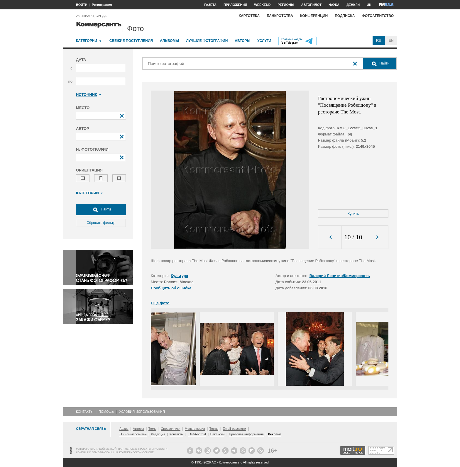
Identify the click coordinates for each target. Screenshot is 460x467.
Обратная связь (91, 428)
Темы (152, 428)
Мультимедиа (195, 428)
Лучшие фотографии (207, 41)
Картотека (249, 16)
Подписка (345, 16)
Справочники (170, 428)
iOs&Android (197, 434)
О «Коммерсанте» (132, 434)
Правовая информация (246, 434)
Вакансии (217, 434)
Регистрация (102, 4)
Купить (353, 214)
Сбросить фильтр (101, 223)
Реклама (274, 434)
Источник (88, 94)
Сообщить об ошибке (171, 288)
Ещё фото (160, 303)
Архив (123, 428)
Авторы (242, 41)
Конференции (314, 16)
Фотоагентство (378, 16)
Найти (101, 209)
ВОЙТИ (81, 4)
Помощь (106, 411)
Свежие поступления (131, 41)
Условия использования (142, 411)
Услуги (264, 41)
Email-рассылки (234, 428)
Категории (86, 41)
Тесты (214, 428)
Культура (179, 276)
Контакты (84, 411)
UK (369, 4)
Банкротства (280, 16)
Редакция (158, 434)
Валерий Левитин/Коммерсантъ (340, 276)
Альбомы (169, 41)
